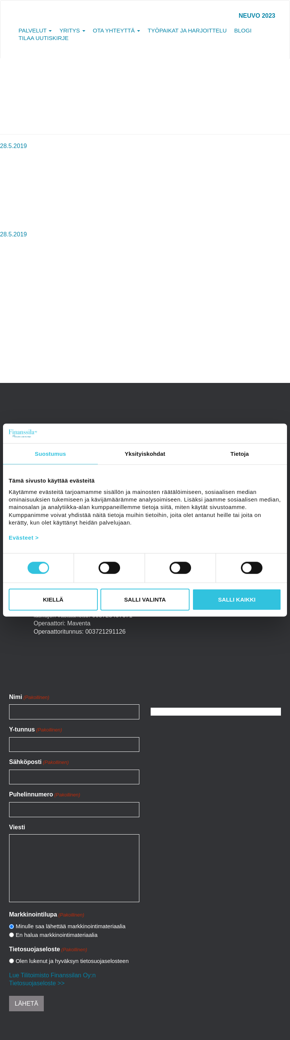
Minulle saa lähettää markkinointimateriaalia (70, 926)
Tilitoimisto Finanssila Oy (37, 19)
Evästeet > (24, 537)
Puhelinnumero (44, 795)
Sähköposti (39, 762)
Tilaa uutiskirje (44, 38)
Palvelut (35, 30)
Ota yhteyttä (116, 30)
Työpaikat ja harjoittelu (187, 30)
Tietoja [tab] (239, 454)
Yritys (72, 30)
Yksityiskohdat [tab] (145, 454)
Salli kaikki (237, 599)
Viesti (17, 827)
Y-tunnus (35, 730)
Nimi (29, 697)
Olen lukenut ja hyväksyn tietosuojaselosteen (71, 961)
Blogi (242, 30)
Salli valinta (145, 599)
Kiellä (53, 599)
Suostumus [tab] (50, 454)
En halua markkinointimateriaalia (56, 935)
